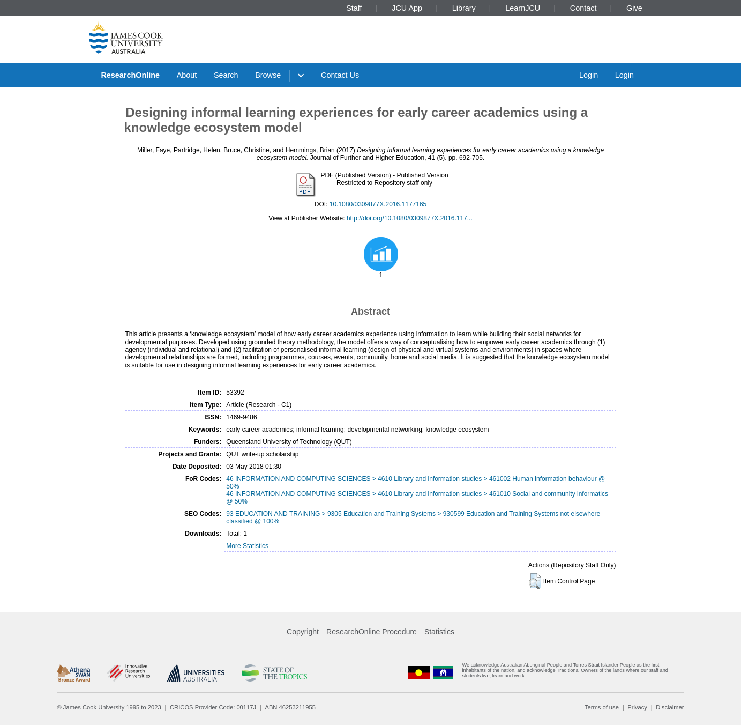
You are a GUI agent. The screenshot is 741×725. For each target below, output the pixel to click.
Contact (583, 8)
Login (588, 75)
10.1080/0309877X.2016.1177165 (378, 204)
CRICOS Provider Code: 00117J (213, 707)
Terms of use (602, 707)
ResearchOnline (130, 75)
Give (634, 8)
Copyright (303, 631)
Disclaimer (670, 707)
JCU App (407, 8)
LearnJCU (522, 8)
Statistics (439, 631)
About (187, 75)
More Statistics (247, 546)
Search (226, 75)
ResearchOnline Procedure (371, 631)
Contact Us (340, 75)
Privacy (637, 707)
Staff (354, 8)
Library (464, 8)
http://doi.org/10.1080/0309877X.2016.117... (410, 218)
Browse (268, 75)
